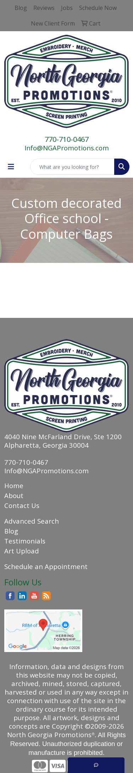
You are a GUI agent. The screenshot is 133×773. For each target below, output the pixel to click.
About (13, 495)
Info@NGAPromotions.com (66, 147)
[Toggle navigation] (11, 167)
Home (13, 485)
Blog (11, 530)
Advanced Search (31, 521)
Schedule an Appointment (46, 566)
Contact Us (21, 505)
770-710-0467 (67, 139)
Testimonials (24, 540)
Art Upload (21, 550)
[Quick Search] (72, 167)
